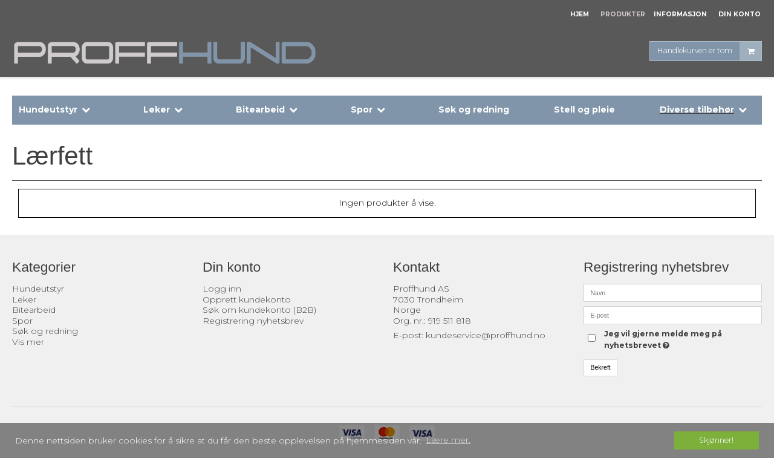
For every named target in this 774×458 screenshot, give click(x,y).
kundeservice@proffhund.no (485, 335)
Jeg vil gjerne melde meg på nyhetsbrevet (662, 339)
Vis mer (28, 341)
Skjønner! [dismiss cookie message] (716, 440)
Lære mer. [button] (448, 439)
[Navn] (673, 292)
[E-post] (673, 314)
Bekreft (601, 367)
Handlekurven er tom (709, 51)
